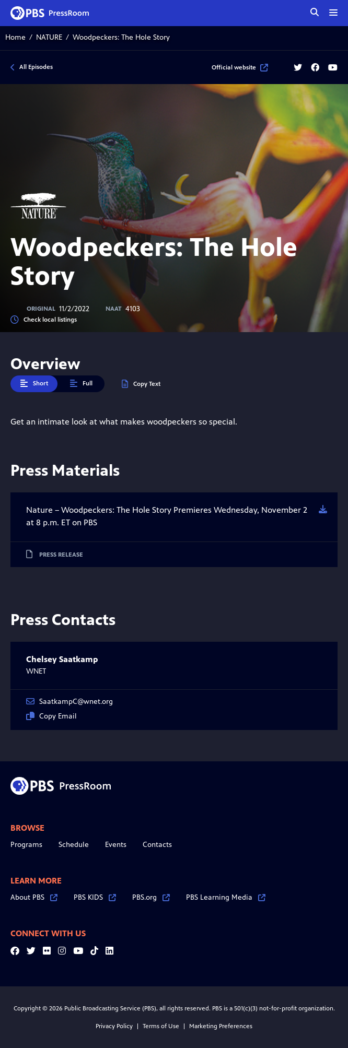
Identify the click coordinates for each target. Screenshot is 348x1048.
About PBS (33, 897)
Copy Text (141, 384)
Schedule (74, 844)
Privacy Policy (114, 1026)
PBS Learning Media (225, 897)
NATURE (49, 37)
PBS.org (151, 897)
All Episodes (36, 66)
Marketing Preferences (220, 1026)
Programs (26, 844)
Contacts (157, 844)
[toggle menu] (333, 12)
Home (15, 37)
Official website (240, 67)
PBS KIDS (95, 897)
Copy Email (51, 716)
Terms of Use (161, 1026)
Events (115, 844)
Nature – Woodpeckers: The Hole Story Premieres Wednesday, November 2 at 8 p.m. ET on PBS (166, 516)
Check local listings (43, 320)
